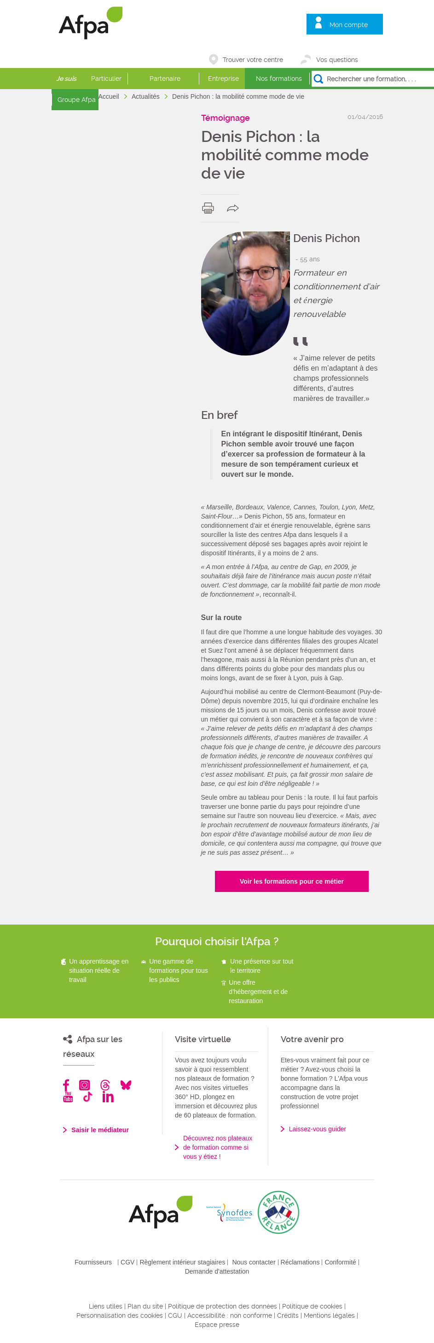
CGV (127, 1262)
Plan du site (145, 1306)
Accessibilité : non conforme (229, 1315)
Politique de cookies (312, 1306)
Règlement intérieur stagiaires (182, 1262)
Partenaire (165, 78)
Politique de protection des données (222, 1306)
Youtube (68, 1096)
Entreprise (223, 78)
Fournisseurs (93, 1262)
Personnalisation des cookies (119, 1315)
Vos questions (337, 59)
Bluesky (126, 1085)
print (210, 208)
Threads (105, 1085)
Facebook (66, 1085)
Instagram (84, 1085)
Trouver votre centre (253, 59)
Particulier (106, 78)
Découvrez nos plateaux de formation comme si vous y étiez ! (217, 1147)
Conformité (340, 1262)
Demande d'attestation (217, 1271)
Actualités (147, 96)
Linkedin (108, 1096)
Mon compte (349, 24)
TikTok (87, 1096)
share (235, 208)
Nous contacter (253, 1262)
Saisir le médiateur (100, 1130)
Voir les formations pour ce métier (292, 881)
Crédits (288, 1315)
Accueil (109, 96)
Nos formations (279, 78)
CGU (175, 1315)
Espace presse (217, 1324)
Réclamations (300, 1262)
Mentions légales (329, 1315)
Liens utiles (105, 1306)
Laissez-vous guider (318, 1129)
